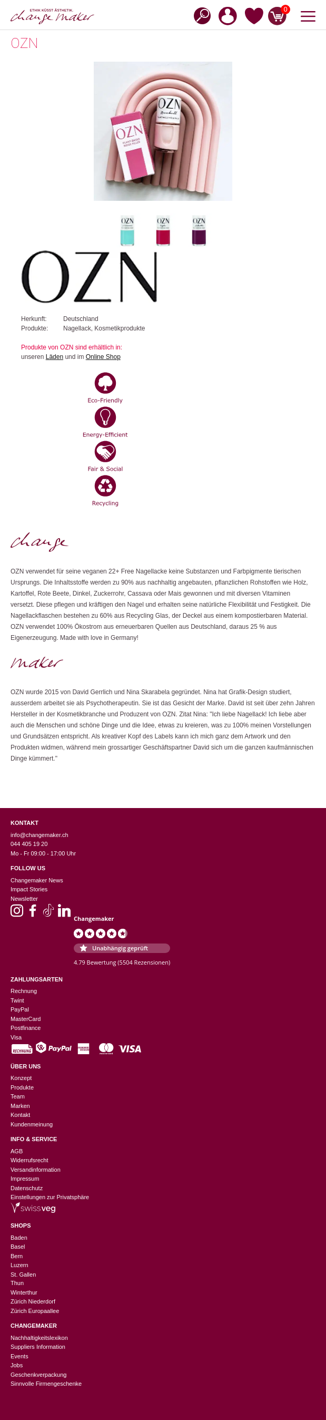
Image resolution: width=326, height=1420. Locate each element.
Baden (19, 1237)
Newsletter (24, 899)
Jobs (17, 1365)
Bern (17, 1256)
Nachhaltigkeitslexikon (39, 1338)
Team (18, 1096)
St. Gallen (23, 1274)
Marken (20, 1106)
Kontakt (20, 1115)
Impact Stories (29, 889)
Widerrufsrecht (29, 1160)
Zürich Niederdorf (33, 1301)
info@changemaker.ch (39, 835)
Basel (18, 1246)
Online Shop (103, 357)
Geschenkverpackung (38, 1375)
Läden (54, 357)
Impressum (25, 1178)
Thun (17, 1283)
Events (19, 1356)
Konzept (21, 1078)
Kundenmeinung (32, 1124)
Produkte (22, 1087)
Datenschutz (27, 1188)
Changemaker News (37, 880)
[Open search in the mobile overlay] (199, 15)
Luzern (19, 1265)
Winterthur (24, 1292)
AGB (17, 1151)
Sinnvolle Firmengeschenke (46, 1383)
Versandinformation (36, 1169)
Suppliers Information (38, 1347)
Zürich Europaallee (35, 1311)
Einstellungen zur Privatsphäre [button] (50, 1197)
